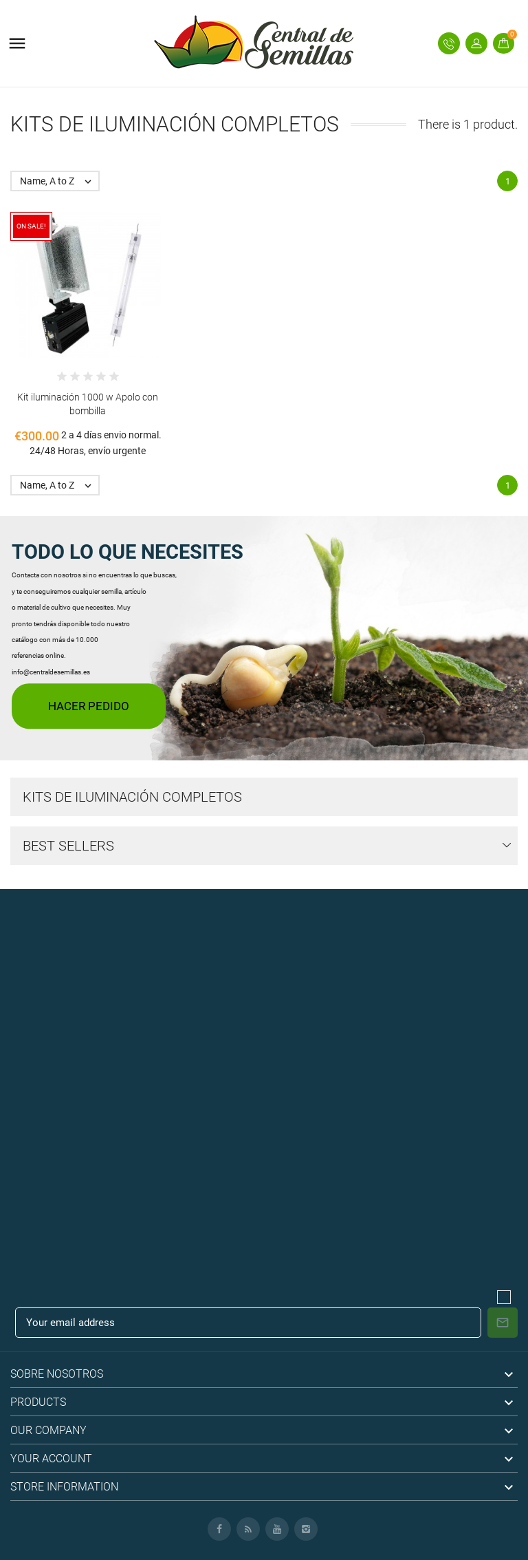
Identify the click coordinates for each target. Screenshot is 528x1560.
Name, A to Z (59, 181)
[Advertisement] (264, 985)
